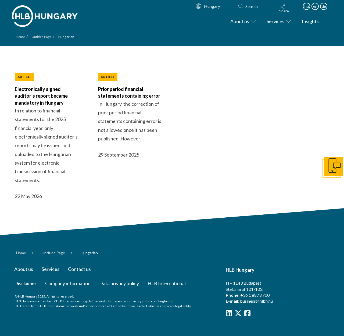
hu (306, 6)
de (324, 6)
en (315, 6)
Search (251, 6)
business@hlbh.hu (256, 300)
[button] (284, 9)
